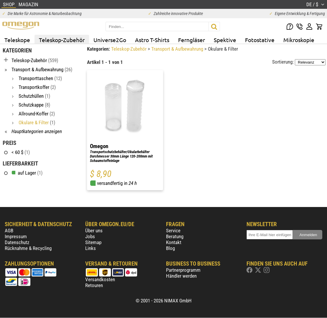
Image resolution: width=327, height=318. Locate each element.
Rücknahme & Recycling (28, 248)
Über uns (94, 230)
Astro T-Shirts (152, 39)
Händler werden (181, 276)
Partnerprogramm (183, 270)
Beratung (174, 236)
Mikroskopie (298, 39)
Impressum (16, 236)
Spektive (225, 39)
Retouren (94, 285)
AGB (9, 230)
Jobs (90, 236)
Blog (170, 248)
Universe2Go (109, 39)
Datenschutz (17, 242)
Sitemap (93, 242)
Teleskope (17, 39)
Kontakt (173, 242)
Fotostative (260, 39)
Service (173, 230)
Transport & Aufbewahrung (177, 49)
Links (90, 248)
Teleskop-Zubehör (62, 39)
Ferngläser (191, 39)
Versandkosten (100, 279)
